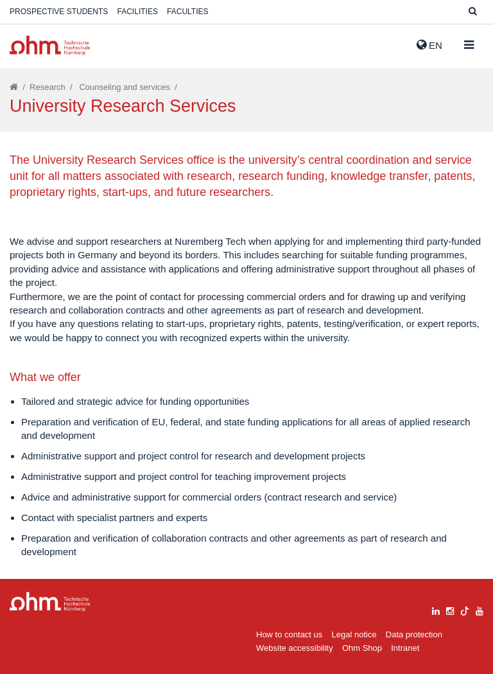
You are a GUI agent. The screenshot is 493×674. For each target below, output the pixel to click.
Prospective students (59, 11)
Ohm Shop (362, 648)
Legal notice (354, 634)
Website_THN (50, 45)
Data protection (414, 634)
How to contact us (289, 634)
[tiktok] (465, 609)
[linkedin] (436, 609)
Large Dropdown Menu (50, 602)
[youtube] (479, 609)
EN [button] (429, 45)
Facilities (137, 11)
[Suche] (473, 12)
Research (47, 87)
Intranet (405, 648)
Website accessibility (294, 648)
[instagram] (450, 609)
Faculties (187, 11)
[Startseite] (14, 87)
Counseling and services (124, 87)
